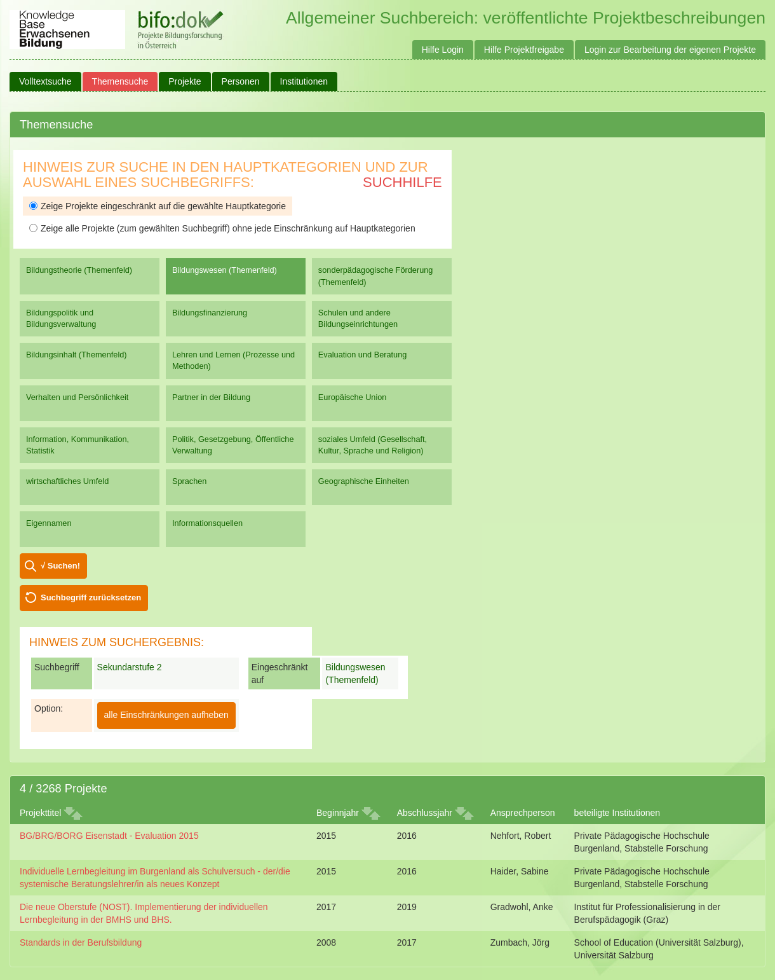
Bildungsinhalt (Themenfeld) (76, 354)
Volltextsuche (45, 81)
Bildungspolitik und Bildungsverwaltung (61, 318)
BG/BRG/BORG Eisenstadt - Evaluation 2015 (109, 836)
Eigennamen (49, 523)
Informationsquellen (207, 523)
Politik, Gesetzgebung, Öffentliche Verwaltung (233, 444)
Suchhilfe (402, 182)
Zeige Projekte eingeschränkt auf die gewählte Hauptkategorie (157, 206)
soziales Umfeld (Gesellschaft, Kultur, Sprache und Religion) (372, 444)
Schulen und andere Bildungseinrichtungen (358, 318)
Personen (241, 81)
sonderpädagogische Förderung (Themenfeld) (375, 275)
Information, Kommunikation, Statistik (77, 444)
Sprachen (189, 481)
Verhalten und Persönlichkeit (77, 397)
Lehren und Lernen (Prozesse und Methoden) (233, 360)
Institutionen (304, 81)
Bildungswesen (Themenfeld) (224, 270)
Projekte (184, 81)
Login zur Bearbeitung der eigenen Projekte (670, 50)
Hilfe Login (443, 50)
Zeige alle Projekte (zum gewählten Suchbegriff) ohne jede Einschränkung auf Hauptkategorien (222, 228)
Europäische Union (352, 397)
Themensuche (120, 81)
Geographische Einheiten (363, 481)
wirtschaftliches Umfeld (67, 481)
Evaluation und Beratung (362, 354)
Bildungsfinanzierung (209, 312)
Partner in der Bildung (211, 397)
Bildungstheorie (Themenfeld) (79, 270)
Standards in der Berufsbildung (81, 942)
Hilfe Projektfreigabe (524, 50)
